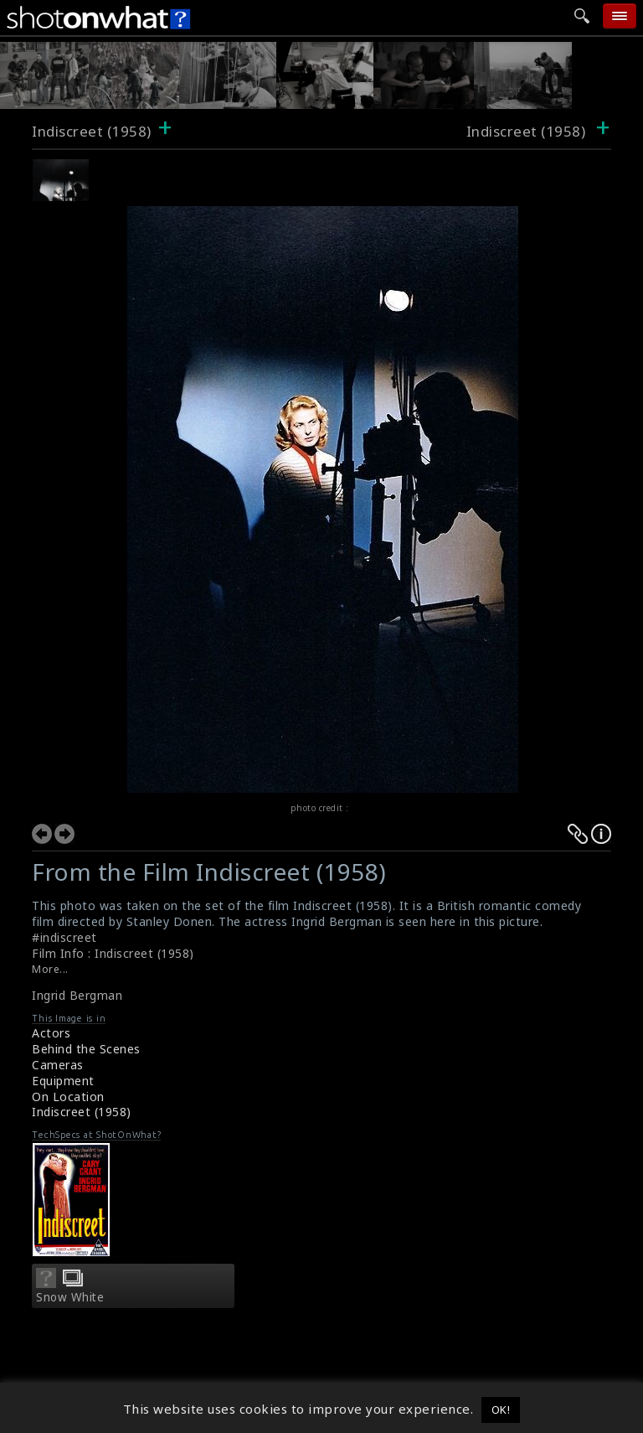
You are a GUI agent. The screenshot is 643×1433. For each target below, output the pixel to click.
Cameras (58, 1065)
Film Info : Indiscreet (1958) (113, 953)
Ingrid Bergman (77, 995)
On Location (68, 1096)
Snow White (70, 1297)
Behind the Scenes (86, 1049)
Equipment (63, 1081)
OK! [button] (501, 1409)
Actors (51, 1033)
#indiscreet (64, 937)
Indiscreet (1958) (92, 131)
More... (50, 969)
